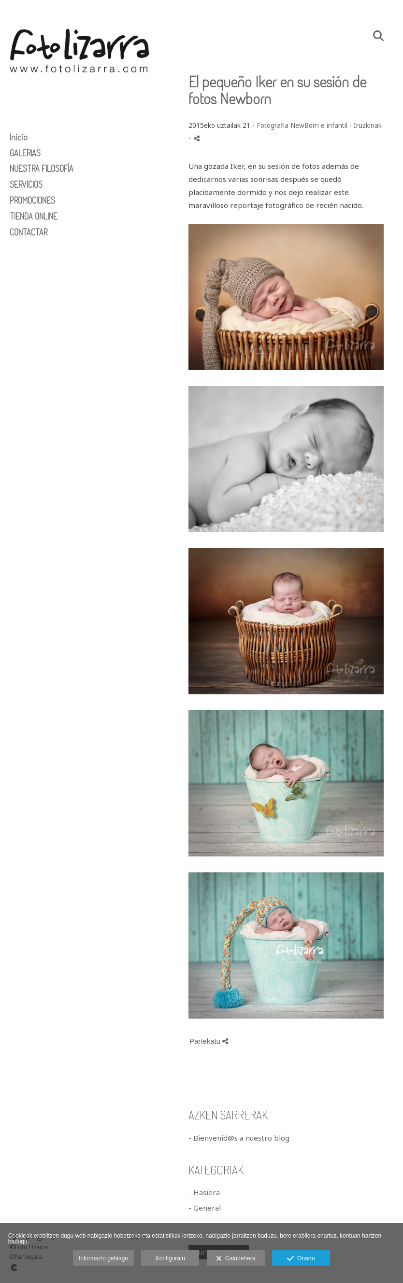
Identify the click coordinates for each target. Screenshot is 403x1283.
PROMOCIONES (32, 200)
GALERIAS (25, 153)
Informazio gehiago (103, 1258)
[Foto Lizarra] (80, 90)
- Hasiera (204, 1192)
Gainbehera (235, 1259)
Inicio (19, 137)
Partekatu (208, 1041)
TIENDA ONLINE (34, 216)
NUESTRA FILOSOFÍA (41, 168)
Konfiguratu (170, 1258)
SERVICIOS (26, 184)
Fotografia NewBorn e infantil (302, 125)
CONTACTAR (28, 232)
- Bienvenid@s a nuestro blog (238, 1138)
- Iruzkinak (365, 125)
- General (204, 1208)
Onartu (301, 1259)
